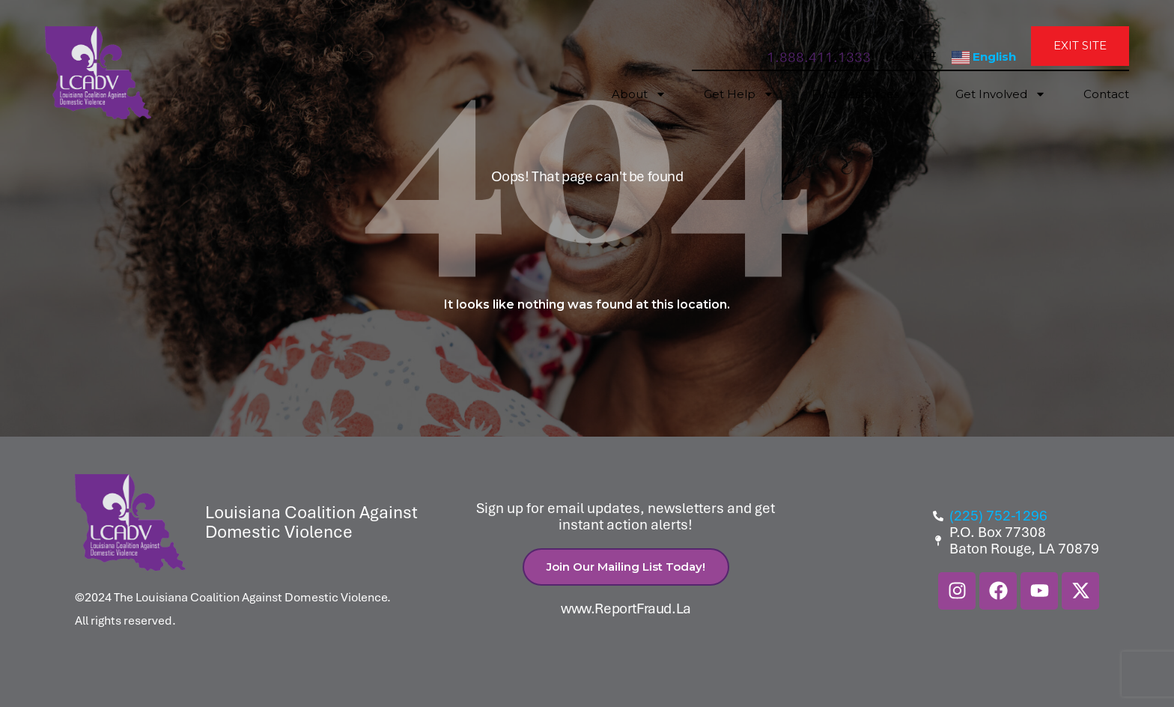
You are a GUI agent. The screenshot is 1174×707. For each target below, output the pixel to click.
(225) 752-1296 (998, 516)
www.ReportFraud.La (626, 608)
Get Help (739, 94)
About (639, 94)
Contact (1106, 94)
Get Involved (1000, 94)
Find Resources (865, 94)
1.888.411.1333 (819, 57)
